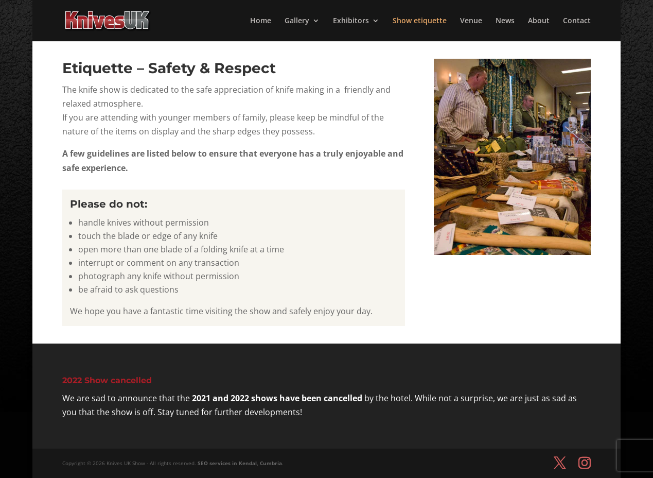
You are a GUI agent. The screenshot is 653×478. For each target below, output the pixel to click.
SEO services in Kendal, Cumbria (240, 463)
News (505, 21)
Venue (471, 21)
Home (260, 21)
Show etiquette (420, 21)
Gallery (297, 21)
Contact (577, 21)
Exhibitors (351, 21)
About (539, 21)
